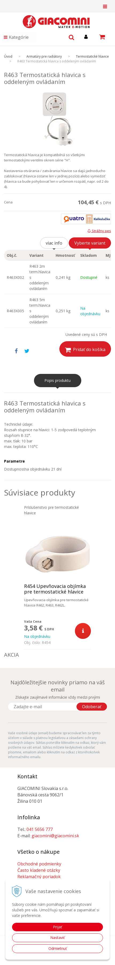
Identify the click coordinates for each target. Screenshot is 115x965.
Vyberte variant (89, 243)
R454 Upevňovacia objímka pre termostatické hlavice (55, 589)
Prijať (57, 926)
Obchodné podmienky (39, 864)
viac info (54, 243)
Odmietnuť (57, 948)
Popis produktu (57, 380)
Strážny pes (99, 230)
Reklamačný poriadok (39, 876)
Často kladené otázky (38, 870)
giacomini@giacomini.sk (55, 836)
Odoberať (91, 707)
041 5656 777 (39, 829)
